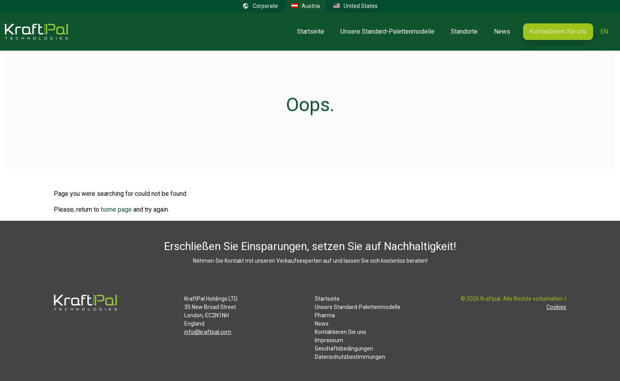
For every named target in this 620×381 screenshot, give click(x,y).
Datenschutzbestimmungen (350, 357)
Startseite (310, 31)
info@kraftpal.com (207, 332)
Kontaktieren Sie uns (558, 31)
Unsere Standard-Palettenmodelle (387, 31)
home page (116, 209)
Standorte (464, 31)
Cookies (556, 307)
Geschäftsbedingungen (344, 348)
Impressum (329, 340)
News (502, 31)
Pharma (325, 315)
